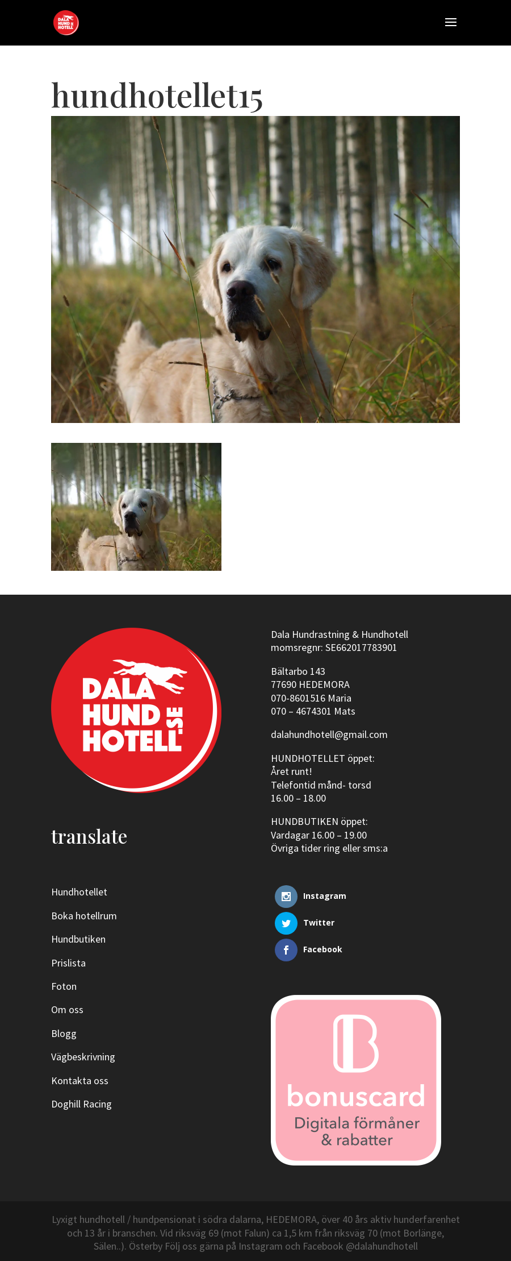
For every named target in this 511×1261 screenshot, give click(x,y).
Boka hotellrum (84, 915)
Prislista (68, 962)
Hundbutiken (78, 938)
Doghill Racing (81, 1103)
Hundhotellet (79, 891)
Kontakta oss (79, 1080)
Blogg (64, 1033)
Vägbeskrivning (83, 1056)
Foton (64, 986)
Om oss (67, 1009)
